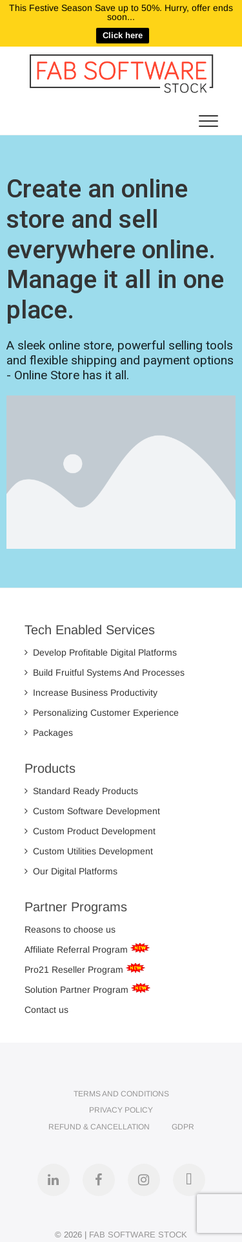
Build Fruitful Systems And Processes (105, 672)
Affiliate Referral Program (77, 949)
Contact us (46, 1009)
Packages (49, 732)
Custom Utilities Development (89, 851)
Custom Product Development (90, 831)
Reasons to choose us (70, 929)
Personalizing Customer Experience (102, 712)
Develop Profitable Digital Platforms (101, 652)
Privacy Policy (121, 1109)
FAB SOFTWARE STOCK (138, 1234)
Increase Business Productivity (91, 692)
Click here (123, 35)
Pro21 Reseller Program (75, 969)
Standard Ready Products (81, 791)
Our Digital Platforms (71, 871)
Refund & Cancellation (99, 1126)
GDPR (183, 1126)
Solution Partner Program (78, 989)
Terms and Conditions (121, 1093)
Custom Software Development (92, 811)
